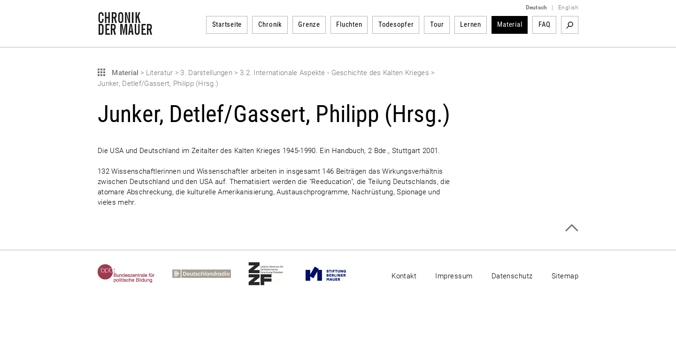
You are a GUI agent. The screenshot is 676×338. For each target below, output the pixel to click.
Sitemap (565, 276)
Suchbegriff (569, 25)
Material (509, 24)
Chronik (270, 24)
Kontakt (404, 276)
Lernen (470, 24)
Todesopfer (396, 24)
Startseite (227, 24)
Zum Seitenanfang (571, 228)
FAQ (544, 24)
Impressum (453, 276)
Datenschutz (512, 276)
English (568, 7)
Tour (437, 24)
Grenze (309, 24)
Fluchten (349, 24)
